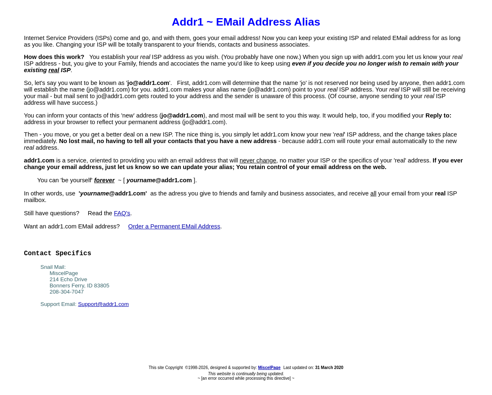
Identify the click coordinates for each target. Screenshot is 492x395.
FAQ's (122, 213)
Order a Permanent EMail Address (174, 226)
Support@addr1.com (103, 304)
